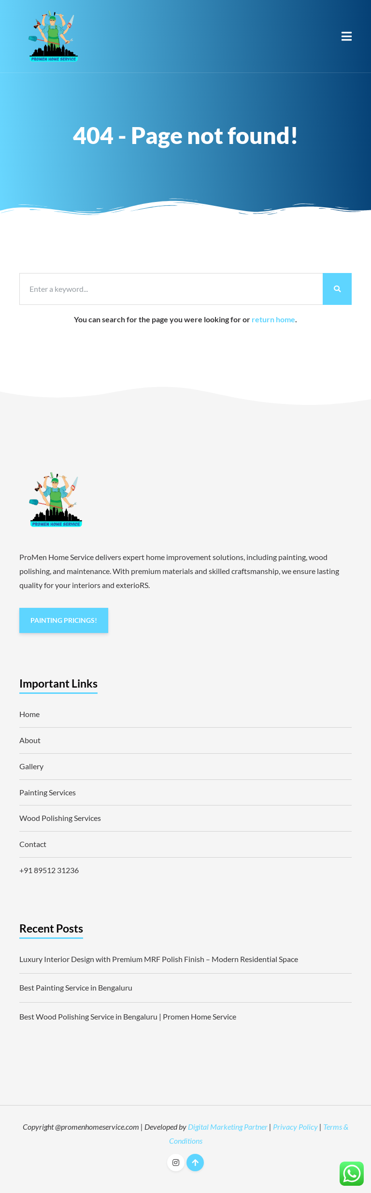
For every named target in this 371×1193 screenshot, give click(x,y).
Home (29, 714)
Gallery (31, 766)
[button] (347, 36)
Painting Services (47, 792)
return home (273, 319)
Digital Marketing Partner (228, 1126)
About (30, 740)
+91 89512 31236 (49, 870)
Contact (32, 843)
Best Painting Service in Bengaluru (75, 987)
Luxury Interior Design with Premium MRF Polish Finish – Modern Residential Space (158, 958)
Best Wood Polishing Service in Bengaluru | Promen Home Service (127, 1016)
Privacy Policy (295, 1126)
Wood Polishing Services (60, 817)
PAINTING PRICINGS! (63, 620)
